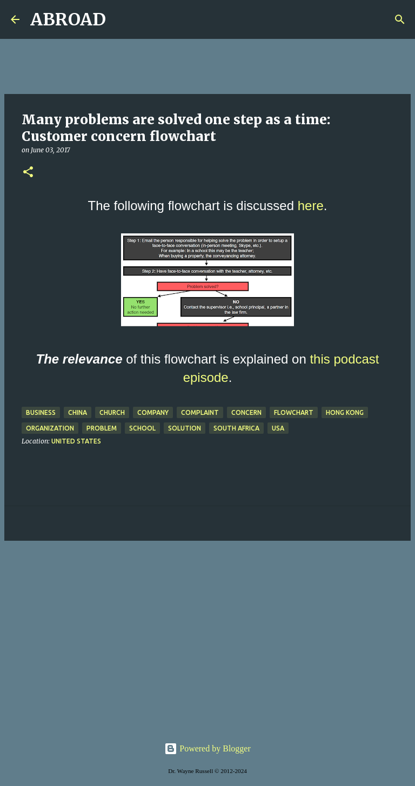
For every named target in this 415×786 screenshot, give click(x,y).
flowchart (293, 412)
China (77, 412)
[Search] (121, 19)
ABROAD (68, 19)
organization (50, 428)
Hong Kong (345, 412)
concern (246, 412)
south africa (236, 428)
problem (101, 428)
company (153, 412)
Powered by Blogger (207, 748)
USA (278, 428)
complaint (200, 412)
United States (76, 441)
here (311, 205)
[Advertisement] (207, 632)
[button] (28, 172)
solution (184, 428)
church (112, 412)
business (41, 412)
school (142, 428)
